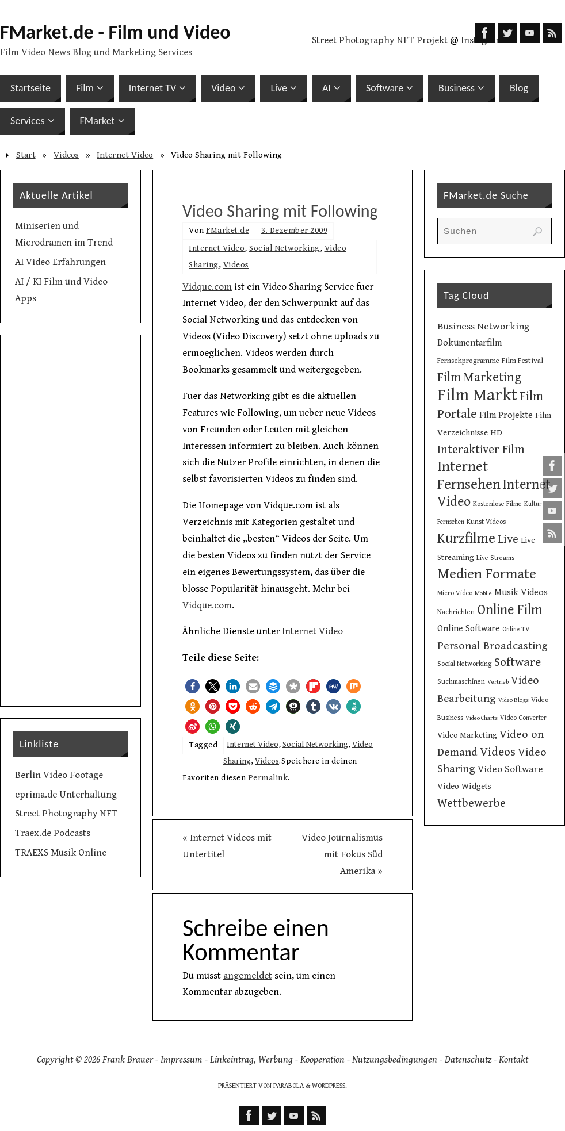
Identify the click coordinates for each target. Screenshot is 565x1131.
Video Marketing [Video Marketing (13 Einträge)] (467, 735)
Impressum (182, 1059)
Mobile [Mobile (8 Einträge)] (483, 593)
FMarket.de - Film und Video (115, 32)
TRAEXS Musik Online (60, 852)
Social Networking (284, 248)
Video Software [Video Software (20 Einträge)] (510, 769)
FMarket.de (227, 230)
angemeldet (247, 976)
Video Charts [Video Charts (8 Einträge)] (481, 718)
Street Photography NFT (66, 813)
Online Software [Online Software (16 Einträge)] (468, 628)
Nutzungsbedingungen (394, 1059)
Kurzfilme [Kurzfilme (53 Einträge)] (466, 538)
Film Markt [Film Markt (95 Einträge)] (477, 395)
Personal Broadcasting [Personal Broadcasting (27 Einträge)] (492, 646)
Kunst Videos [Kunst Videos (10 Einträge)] (486, 521)
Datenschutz (468, 1059)
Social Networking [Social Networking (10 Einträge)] (464, 664)
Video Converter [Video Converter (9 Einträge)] (523, 718)
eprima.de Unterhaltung (66, 794)
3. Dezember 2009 (294, 230)
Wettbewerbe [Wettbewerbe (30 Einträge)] (471, 803)
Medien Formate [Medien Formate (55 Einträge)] (486, 574)
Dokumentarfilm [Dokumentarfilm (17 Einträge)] (469, 343)
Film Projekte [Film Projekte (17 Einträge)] (506, 415)
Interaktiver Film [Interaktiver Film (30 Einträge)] (481, 450)
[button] (192, 686)
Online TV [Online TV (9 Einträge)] (516, 629)
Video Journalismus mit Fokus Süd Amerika (342, 854)
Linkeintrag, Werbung (251, 1059)
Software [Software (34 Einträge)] (517, 662)
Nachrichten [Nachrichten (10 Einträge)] (456, 612)
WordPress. (329, 1086)
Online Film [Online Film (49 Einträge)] (510, 610)
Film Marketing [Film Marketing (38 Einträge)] (479, 377)
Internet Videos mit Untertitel (227, 846)
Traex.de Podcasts (52, 833)
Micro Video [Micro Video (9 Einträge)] (454, 593)
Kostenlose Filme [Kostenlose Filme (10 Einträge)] (497, 504)
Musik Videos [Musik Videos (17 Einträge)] (521, 592)
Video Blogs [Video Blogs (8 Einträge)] (513, 700)
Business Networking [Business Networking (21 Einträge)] (483, 326)
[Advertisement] (70, 520)
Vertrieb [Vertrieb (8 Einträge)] (498, 681)
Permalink (268, 778)
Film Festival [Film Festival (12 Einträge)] (522, 360)
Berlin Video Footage (59, 775)
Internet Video (125, 155)
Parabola (288, 1086)
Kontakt (513, 1059)
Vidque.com (207, 287)
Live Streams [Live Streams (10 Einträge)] (495, 558)
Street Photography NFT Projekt (380, 40)
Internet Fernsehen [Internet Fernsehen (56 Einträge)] (469, 475)
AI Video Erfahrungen (60, 262)
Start (26, 155)
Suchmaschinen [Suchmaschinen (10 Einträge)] (461, 681)
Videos (66, 155)
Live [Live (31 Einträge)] (508, 539)
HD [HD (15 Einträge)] (496, 433)
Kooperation (322, 1059)
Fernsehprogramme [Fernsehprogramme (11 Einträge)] (468, 360)
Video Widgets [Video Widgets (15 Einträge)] (464, 786)
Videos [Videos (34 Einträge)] (498, 752)
